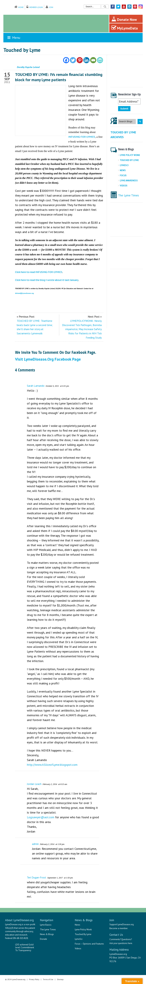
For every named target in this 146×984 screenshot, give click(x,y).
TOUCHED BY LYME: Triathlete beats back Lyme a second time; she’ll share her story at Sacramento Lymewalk (35, 327)
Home (21, 7)
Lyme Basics (45, 924)
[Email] (93, 60)
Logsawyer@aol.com (40, 817)
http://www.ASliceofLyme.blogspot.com (52, 765)
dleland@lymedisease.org (24, 293)
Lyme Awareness (129, 180)
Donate (43, 939)
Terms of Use (48, 979)
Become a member (118, 928)
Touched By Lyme (129, 160)
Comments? (115, 939)
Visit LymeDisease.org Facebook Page (48, 359)
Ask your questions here (120, 943)
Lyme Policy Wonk (130, 155)
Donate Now (124, 19)
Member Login (36, 7)
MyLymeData (124, 28)
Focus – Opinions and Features (89, 943)
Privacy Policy (34, 979)
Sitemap (60, 979)
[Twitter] (73, 60)
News (123, 170)
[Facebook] (66, 60)
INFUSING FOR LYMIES (81, 136)
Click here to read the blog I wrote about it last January (46, 280)
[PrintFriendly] (100, 60)
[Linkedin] (86, 60)
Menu (13, 37)
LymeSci (124, 165)
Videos (123, 185)
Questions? (126, 939)
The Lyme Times (128, 195)
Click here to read (25, 272)
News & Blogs (47, 934)
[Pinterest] (80, 60)
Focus (123, 175)
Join (51, 7)
